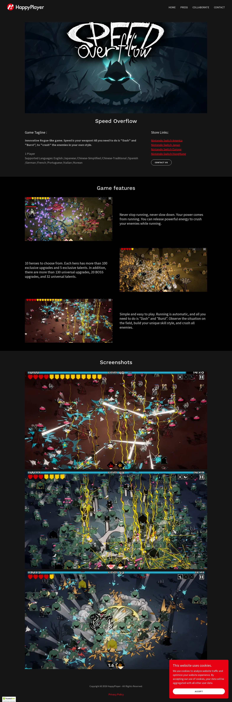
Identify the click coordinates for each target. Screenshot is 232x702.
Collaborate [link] (200, 7)
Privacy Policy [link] (116, 694)
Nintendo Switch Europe (166, 149)
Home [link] (172, 7)
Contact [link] (219, 7)
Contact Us (161, 162)
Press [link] (184, 7)
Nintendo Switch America (166, 140)
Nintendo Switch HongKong (168, 154)
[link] (25, 6)
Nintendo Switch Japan (165, 145)
